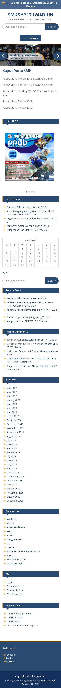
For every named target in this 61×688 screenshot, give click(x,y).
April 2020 (12, 412)
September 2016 (15, 476)
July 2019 (11, 440)
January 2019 (13, 452)
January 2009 (13, 496)
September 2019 (15, 432)
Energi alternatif (15, 539)
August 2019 (13, 436)
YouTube (10, 661)
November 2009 (15, 492)
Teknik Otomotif (15, 617)
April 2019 (12, 448)
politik (10, 555)
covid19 (11, 351)
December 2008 (15, 500)
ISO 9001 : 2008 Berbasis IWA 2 (23, 551)
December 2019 (15, 424)
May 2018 (12, 464)
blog (9, 531)
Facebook (11, 654)
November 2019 (15, 428)
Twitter (9, 658)
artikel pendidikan (16, 527)
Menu (30, 38)
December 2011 (15, 480)
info (9, 543)
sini (50, 78)
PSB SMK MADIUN (17, 559)
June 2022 (12, 387)
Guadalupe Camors (17, 358)
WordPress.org (14, 594)
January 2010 (13, 488)
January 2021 (13, 400)
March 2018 (13, 472)
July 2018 (11, 456)
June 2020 (12, 404)
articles (10, 523)
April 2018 (12, 468)
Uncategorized (14, 563)
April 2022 (12, 395)
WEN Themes (32, 683)
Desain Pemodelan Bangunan (22, 625)
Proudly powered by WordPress (21, 680)
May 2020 (12, 408)
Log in (10, 582)
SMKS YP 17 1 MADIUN (30, 15)
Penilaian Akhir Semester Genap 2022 (26, 206)
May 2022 (12, 391)
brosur (10, 535)
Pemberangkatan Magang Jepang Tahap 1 (29, 225)
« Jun (5, 272)
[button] (26, 192)
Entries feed (13, 586)
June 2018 (12, 460)
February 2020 (14, 420)
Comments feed (15, 590)
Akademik (12, 519)
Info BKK (11, 547)
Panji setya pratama (17, 366)
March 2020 (13, 416)
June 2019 (12, 444)
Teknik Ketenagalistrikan (19, 613)
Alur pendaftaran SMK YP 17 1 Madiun (27, 229)
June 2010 (12, 484)
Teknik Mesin (13, 621)
